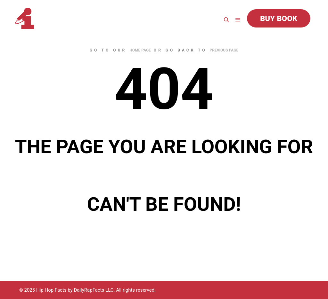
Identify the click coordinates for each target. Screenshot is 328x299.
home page (140, 50)
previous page (224, 50)
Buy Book (278, 18)
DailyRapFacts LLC (93, 290)
